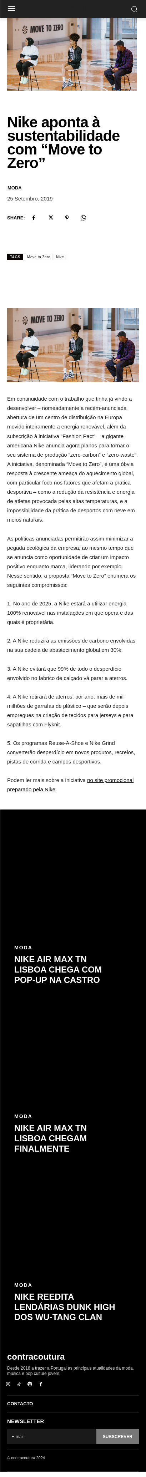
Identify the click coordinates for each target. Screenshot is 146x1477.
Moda (14, 193)
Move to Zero (38, 262)
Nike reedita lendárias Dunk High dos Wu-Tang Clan (64, 1312)
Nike (60, 262)
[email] (51, 1441)
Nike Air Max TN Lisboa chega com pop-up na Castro (58, 975)
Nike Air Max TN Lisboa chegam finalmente (50, 1143)
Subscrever (117, 1441)
